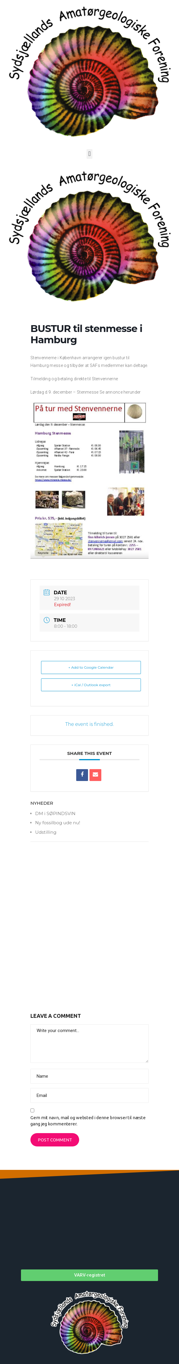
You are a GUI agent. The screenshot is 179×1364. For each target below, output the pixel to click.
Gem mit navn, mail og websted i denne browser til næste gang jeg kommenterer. (88, 1120)
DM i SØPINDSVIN (55, 813)
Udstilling (45, 832)
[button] (89, 154)
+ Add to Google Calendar (91, 667)
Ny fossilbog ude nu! (57, 822)
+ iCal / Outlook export (91, 685)
